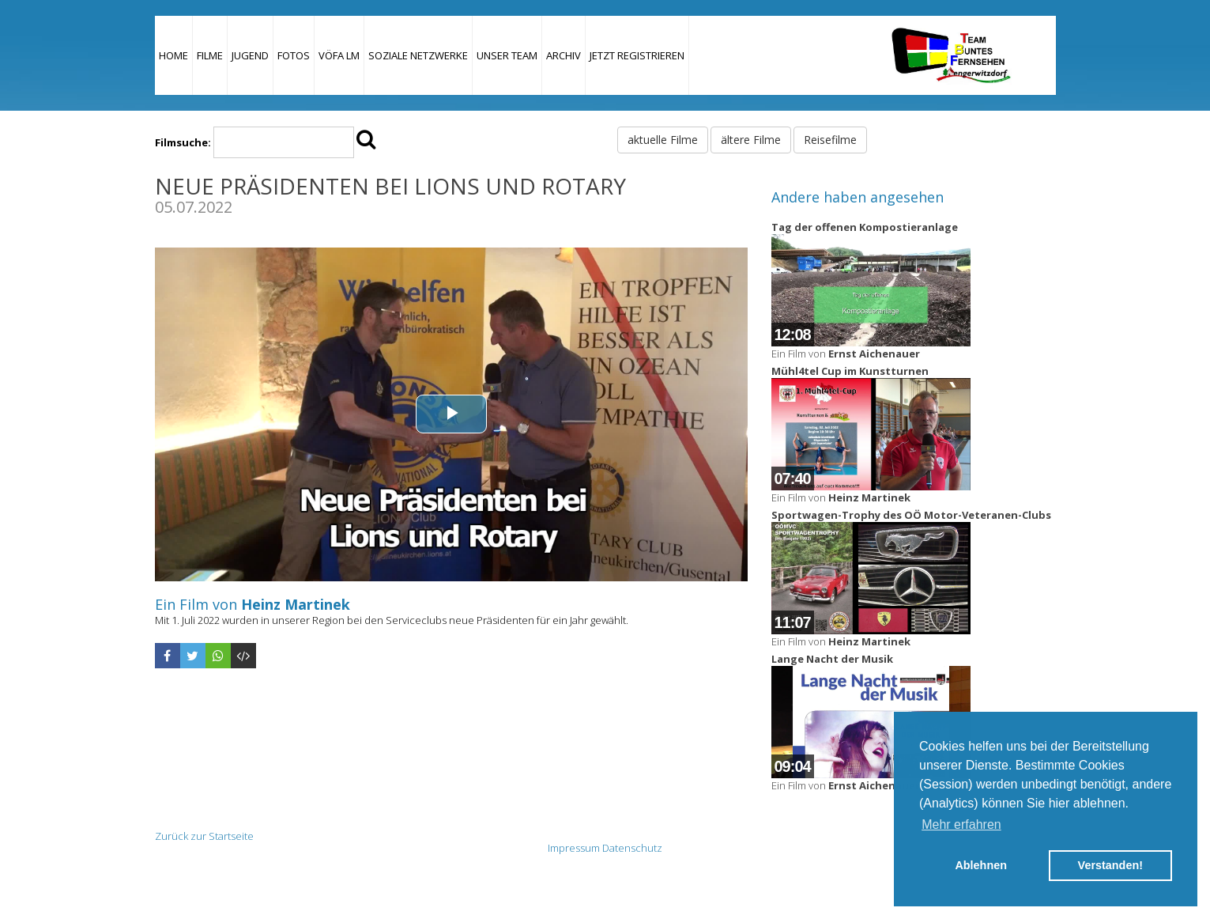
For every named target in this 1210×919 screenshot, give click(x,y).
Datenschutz (632, 848)
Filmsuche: (183, 142)
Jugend (250, 55)
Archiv (563, 55)
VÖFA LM (339, 55)
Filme (210, 55)
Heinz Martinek (295, 604)
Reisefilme (830, 139)
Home (173, 55)
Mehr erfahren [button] (961, 824)
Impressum (574, 848)
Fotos (293, 55)
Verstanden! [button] (1110, 865)
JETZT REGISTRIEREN (637, 55)
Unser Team (507, 55)
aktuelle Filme (663, 139)
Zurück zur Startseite (204, 836)
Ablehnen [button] (981, 865)
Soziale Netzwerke (418, 55)
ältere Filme (751, 139)
